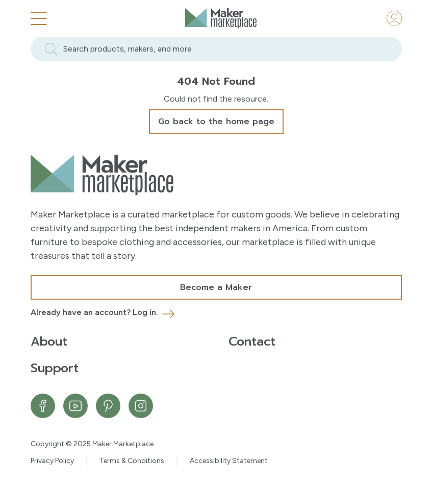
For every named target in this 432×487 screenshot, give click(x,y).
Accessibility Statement (229, 460)
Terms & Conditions (131, 460)
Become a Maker (216, 287)
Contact (251, 341)
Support (55, 368)
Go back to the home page (216, 121)
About (49, 341)
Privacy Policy (52, 460)
